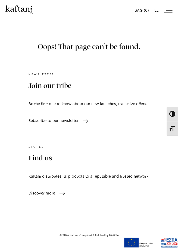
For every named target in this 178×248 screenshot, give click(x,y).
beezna (113, 235)
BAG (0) (142, 10)
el (156, 10)
